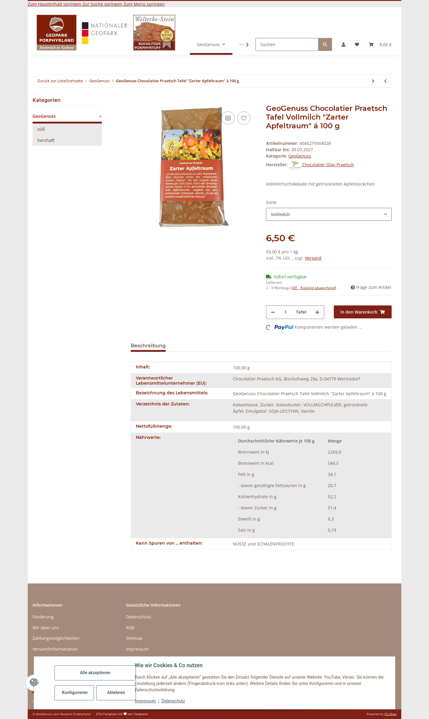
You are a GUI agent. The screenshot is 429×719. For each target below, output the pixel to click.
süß (41, 129)
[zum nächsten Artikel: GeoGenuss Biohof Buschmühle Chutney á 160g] (373, 80)
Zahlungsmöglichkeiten (56, 638)
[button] (343, 44)
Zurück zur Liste (51, 80)
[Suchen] (286, 44)
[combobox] (329, 214)
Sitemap (134, 638)
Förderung (43, 617)
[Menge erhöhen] (317, 312)
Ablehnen (116, 692)
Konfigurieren (75, 692)
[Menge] (285, 312)
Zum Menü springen (144, 4)
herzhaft (46, 140)
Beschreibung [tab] (148, 346)
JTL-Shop (390, 714)
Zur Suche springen (103, 4)
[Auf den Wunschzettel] (243, 118)
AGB (130, 627)
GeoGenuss (299, 156)
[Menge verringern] (273, 312)
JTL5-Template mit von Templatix (122, 714)
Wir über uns (46, 627)
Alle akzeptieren (95, 672)
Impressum (145, 701)
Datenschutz (173, 701)
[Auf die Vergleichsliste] (228, 118)
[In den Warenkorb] (135, 101)
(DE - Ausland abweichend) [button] (313, 287)
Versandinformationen (55, 649)
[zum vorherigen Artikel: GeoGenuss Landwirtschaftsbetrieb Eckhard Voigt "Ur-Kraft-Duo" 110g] (385, 80)
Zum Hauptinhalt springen (55, 4)
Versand (313, 258)
